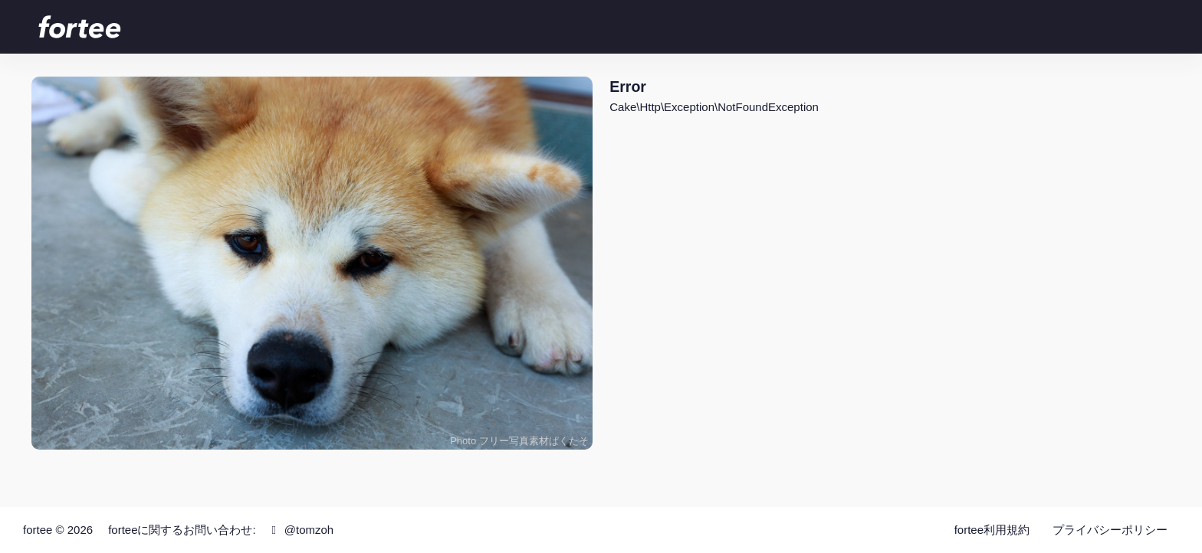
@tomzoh (300, 529)
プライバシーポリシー (1110, 529)
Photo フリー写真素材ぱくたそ (519, 441)
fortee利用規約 (992, 529)
